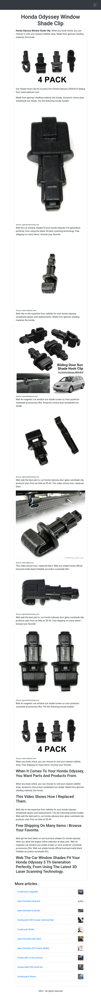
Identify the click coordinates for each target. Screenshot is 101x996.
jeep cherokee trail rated (29, 939)
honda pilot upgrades (28, 891)
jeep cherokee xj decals (29, 910)
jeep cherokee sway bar (29, 901)
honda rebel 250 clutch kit (30, 967)
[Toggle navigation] (95, 5)
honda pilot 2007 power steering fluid (36, 920)
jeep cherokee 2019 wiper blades (33, 948)
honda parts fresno (27, 976)
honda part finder (26, 929)
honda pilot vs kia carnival (30, 957)
